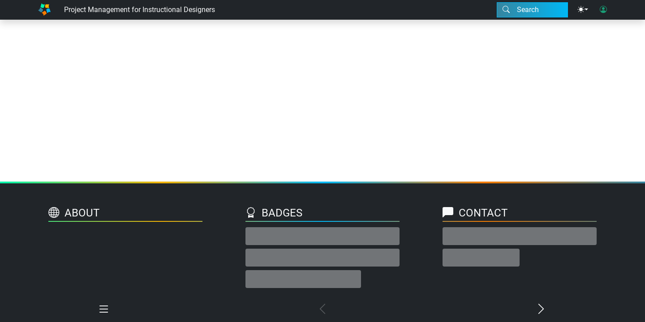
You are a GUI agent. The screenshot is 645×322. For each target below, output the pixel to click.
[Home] (44, 10)
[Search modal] (532, 9)
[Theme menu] (583, 9)
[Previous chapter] (322, 309)
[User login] (603, 9)
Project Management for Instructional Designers (139, 9)
